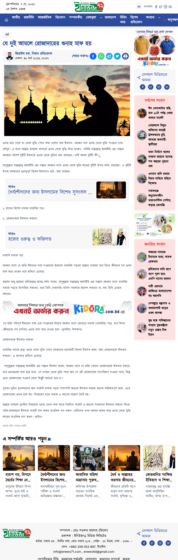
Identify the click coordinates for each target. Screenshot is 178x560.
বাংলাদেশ (110, 17)
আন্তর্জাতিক (44, 17)
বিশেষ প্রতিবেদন (136, 20)
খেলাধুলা (91, 17)
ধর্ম (7, 34)
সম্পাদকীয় (75, 17)
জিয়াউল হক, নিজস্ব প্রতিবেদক (33, 53)
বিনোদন (60, 17)
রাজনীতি (29, 17)
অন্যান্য (150, 17)
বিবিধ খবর (123, 20)
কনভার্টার (148, 7)
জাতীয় (16, 17)
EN (139, 6)
